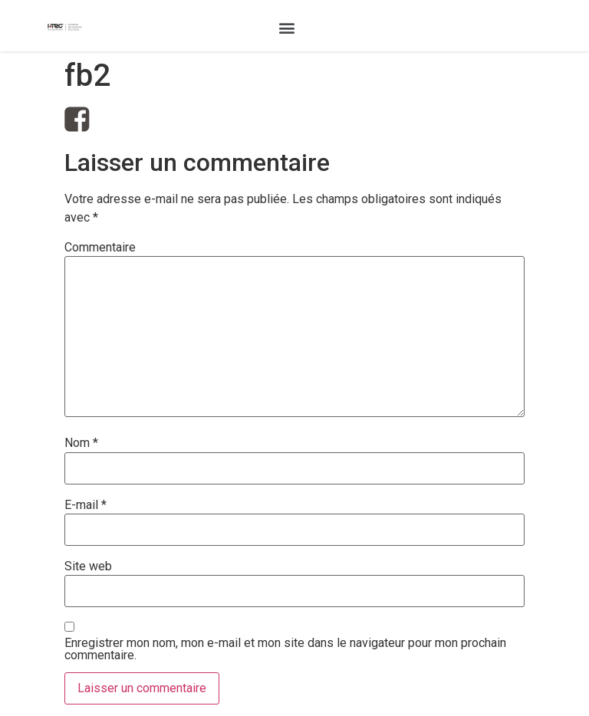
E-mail (85, 505)
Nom (81, 443)
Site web (88, 566)
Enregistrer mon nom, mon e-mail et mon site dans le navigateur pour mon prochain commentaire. (285, 649)
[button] (286, 27)
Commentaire (100, 247)
